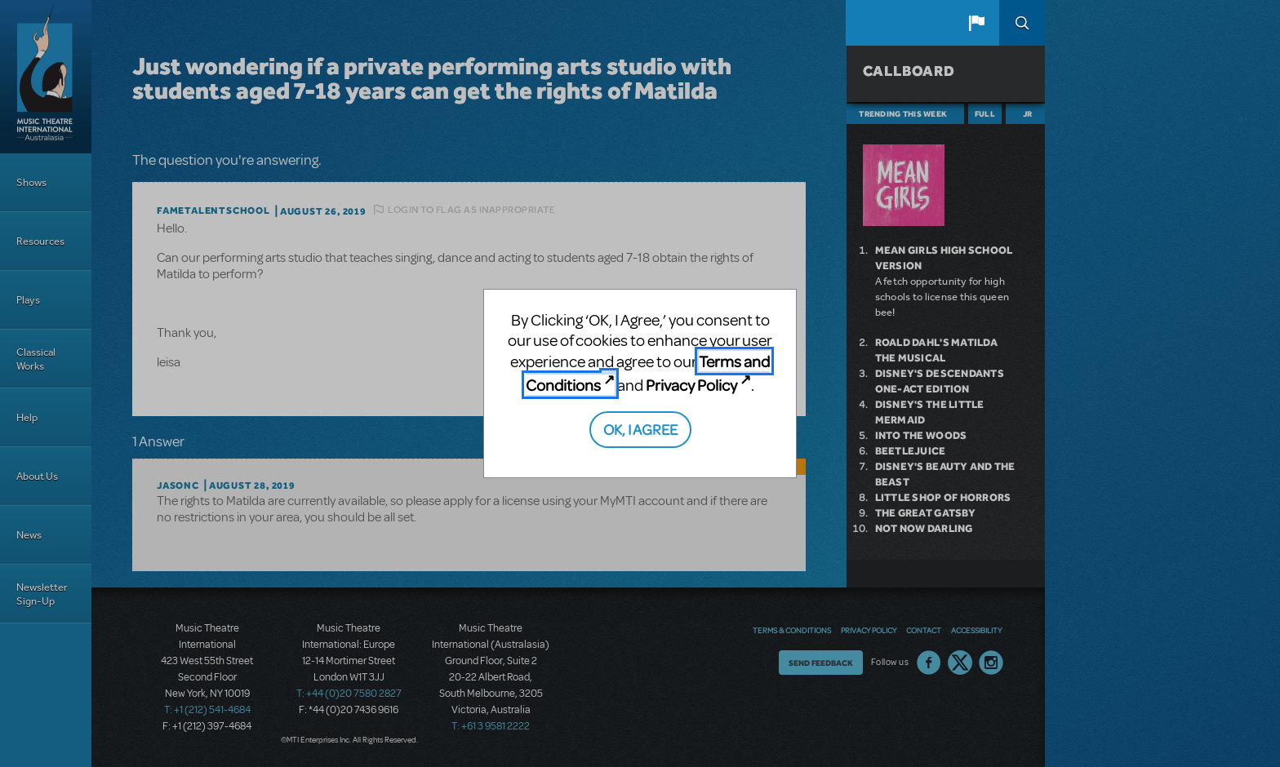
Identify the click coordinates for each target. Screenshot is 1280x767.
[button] (976, 23)
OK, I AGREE (640, 428)
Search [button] (1022, 23)
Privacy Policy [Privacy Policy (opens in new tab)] (691, 385)
